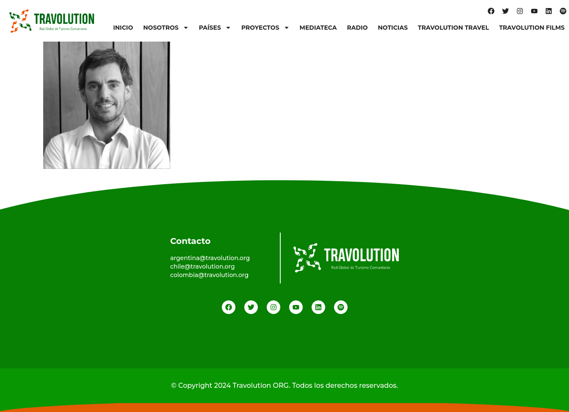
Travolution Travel (453, 27)
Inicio (123, 27)
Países (215, 27)
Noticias (393, 27)
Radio (357, 27)
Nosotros (165, 27)
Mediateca (318, 27)
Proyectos (265, 27)
